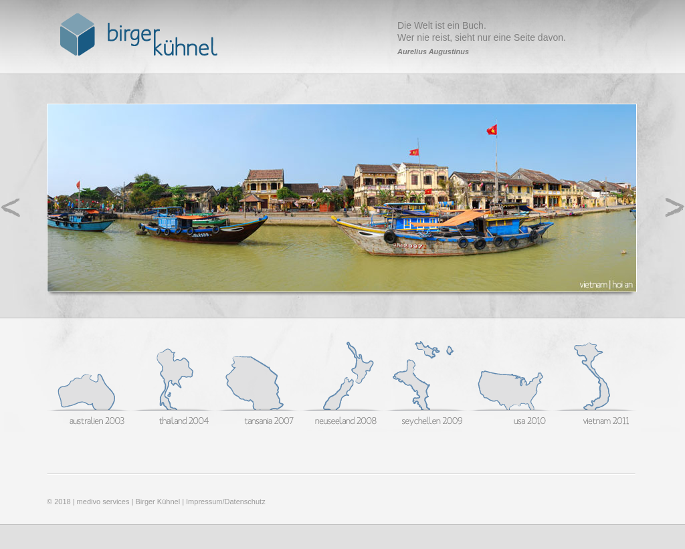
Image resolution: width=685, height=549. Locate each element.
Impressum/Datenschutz (226, 502)
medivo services (103, 502)
